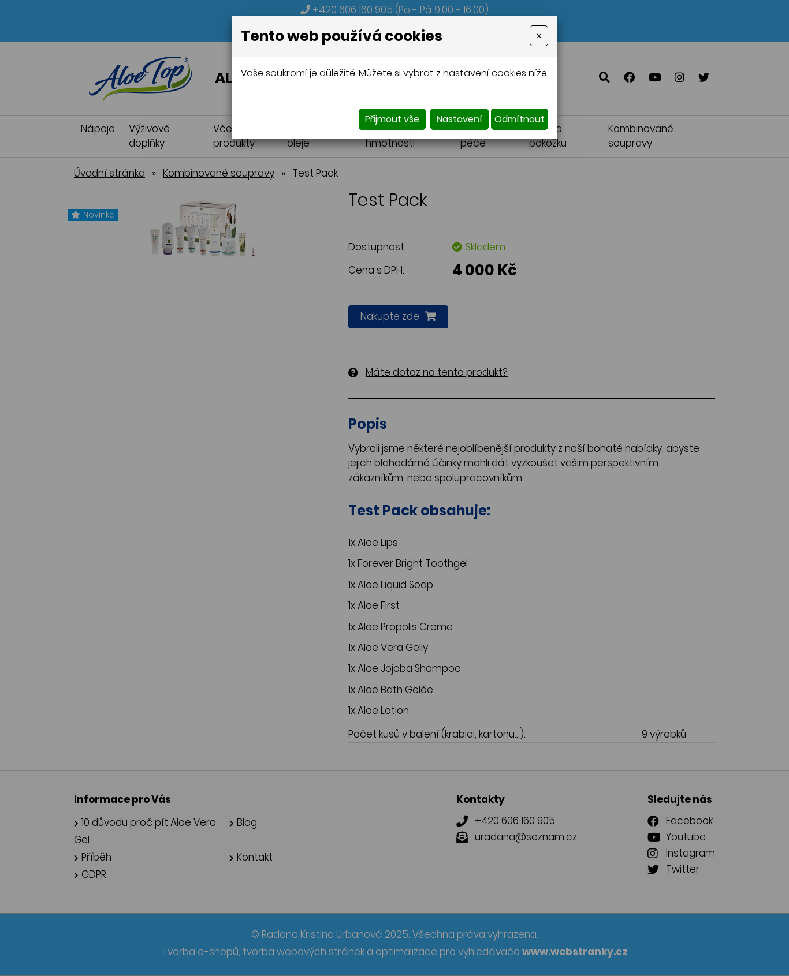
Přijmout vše (392, 119)
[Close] (539, 35)
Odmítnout (519, 119)
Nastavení (459, 119)
